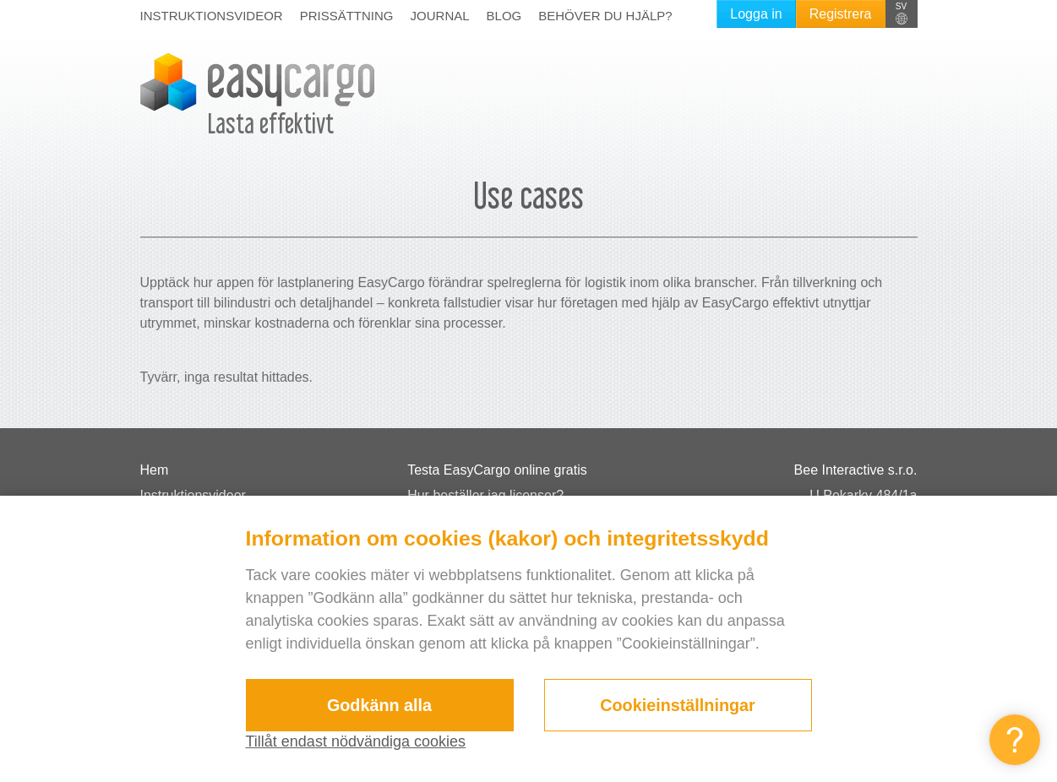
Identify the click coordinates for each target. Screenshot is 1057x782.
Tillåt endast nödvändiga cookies (356, 741)
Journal (440, 15)
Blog (504, 15)
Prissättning (347, 15)
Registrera (840, 14)
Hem (154, 470)
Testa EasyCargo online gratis (497, 470)
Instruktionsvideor (211, 15)
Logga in (756, 14)
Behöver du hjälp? (605, 15)
